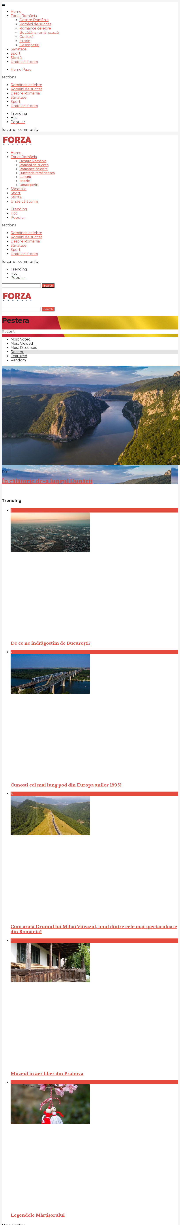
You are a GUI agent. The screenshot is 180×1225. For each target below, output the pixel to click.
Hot (14, 213)
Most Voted (21, 339)
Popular (18, 217)
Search (48, 285)
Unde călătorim (24, 62)
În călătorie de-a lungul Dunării (47, 481)
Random (18, 360)
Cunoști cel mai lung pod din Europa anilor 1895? (66, 785)
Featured (19, 356)
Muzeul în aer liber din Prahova (47, 1073)
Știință (16, 58)
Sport (16, 53)
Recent (17, 352)
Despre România (34, 20)
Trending (19, 209)
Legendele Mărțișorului (38, 1215)
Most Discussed (24, 348)
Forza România (24, 16)
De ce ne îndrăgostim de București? (50, 643)
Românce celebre (35, 28)
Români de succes (35, 24)
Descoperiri (29, 45)
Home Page (21, 69)
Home (16, 11)
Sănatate (18, 49)
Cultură (26, 37)
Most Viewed (22, 343)
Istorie (24, 41)
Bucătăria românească (39, 32)
